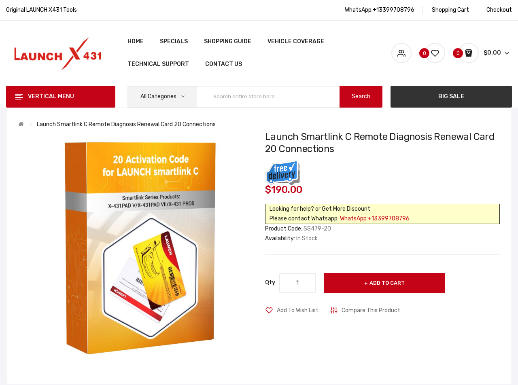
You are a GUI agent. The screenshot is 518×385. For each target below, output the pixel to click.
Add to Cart (387, 283)
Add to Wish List (297, 310)
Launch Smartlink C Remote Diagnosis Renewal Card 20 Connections (126, 124)
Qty (270, 282)
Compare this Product (371, 310)
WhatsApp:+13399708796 (375, 218)
